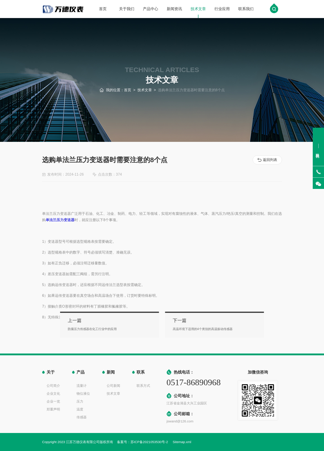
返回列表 (267, 160)
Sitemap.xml (182, 442)
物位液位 (83, 393)
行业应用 (222, 9)
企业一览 (53, 401)
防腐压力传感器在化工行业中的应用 (108, 328)
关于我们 (126, 9)
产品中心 (150, 9)
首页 (103, 9)
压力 (79, 401)
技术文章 (198, 12)
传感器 (81, 417)
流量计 (81, 386)
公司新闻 (113, 386)
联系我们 (246, 9)
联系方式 (143, 386)
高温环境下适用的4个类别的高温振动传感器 (193, 328)
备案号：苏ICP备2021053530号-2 (143, 442)
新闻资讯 (174, 9)
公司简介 (53, 386)
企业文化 (53, 393)
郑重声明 (53, 409)
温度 (79, 409)
